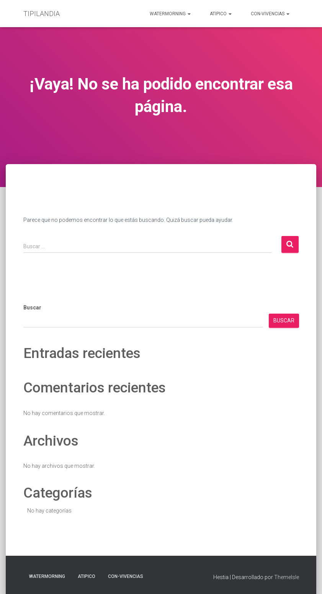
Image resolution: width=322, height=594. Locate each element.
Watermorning (170, 13)
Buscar (32, 307)
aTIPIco (221, 13)
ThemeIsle (286, 577)
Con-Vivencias (270, 13)
